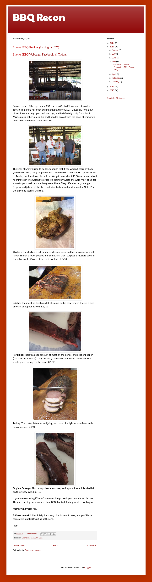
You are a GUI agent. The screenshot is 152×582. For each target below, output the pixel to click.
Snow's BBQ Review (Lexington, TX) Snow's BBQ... (123, 67)
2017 (112, 47)
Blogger (87, 567)
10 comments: (31, 534)
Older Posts (91, 545)
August (115, 50)
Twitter (62, 54)
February (116, 78)
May (114, 61)
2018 (112, 43)
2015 (112, 90)
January (115, 82)
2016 (112, 86)
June (114, 58)
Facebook (48, 54)
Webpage (34, 54)
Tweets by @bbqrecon (116, 98)
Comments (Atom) (32, 550)
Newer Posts (19, 545)
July (114, 54)
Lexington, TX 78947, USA (32, 538)
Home (55, 545)
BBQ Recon (39, 17)
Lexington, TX (49, 47)
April (114, 74)
